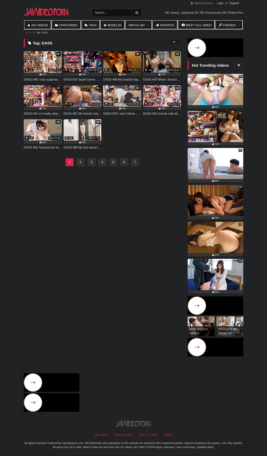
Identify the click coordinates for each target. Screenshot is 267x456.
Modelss (114, 25)
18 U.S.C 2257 (148, 434)
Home (28, 32)
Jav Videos (39, 25)
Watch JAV (137, 25)
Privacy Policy (123, 434)
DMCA (168, 434)
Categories (68, 25)
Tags (92, 25)
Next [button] (238, 325)
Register (234, 3)
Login (220, 3)
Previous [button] (192, 325)
